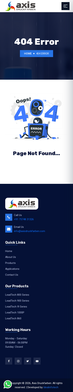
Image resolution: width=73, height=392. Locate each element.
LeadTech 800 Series (17, 294)
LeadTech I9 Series (16, 306)
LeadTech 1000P (14, 312)
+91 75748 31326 (24, 219)
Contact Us (11, 274)
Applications (12, 268)
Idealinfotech (50, 387)
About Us (10, 257)
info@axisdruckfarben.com (29, 231)
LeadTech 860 (13, 318)
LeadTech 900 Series (17, 300)
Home (28, 53)
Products (10, 263)
